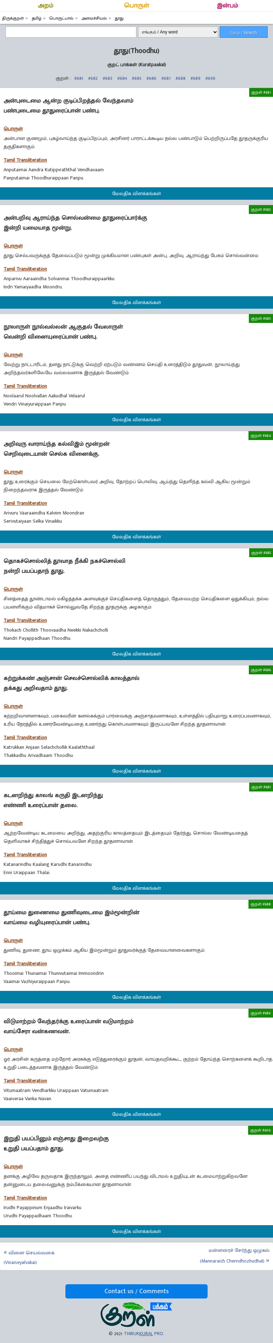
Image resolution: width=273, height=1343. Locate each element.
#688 (181, 78)
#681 (78, 78)
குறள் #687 (261, 786)
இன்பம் (227, 5)
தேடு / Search (243, 32)
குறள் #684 (261, 435)
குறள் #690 (260, 1130)
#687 (166, 78)
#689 (195, 78)
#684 (122, 78)
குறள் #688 (261, 904)
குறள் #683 (261, 318)
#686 (151, 78)
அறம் (45, 5)
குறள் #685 (261, 552)
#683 (107, 78)
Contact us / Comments (137, 1291)
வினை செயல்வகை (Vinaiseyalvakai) (29, 1257)
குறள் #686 (261, 669)
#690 (210, 78)
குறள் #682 (261, 209)
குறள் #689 (261, 1013)
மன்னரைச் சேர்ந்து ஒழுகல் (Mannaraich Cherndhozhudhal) (234, 1255)
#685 (136, 78)
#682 (93, 78)
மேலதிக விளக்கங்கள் (136, 193)
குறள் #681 (261, 92)
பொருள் (136, 5)
